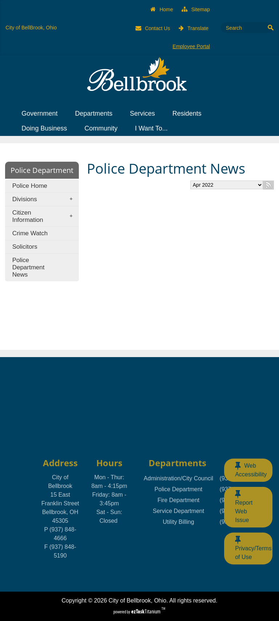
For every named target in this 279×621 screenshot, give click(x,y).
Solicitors (24, 246)
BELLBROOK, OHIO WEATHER (139, 406)
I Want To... (153, 128)
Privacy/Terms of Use (253, 547)
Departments (96, 113)
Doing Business (46, 128)
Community (103, 128)
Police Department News (28, 267)
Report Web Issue (243, 506)
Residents (189, 113)
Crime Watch (30, 233)
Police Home (29, 185)
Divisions (44, 199)
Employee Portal (191, 46)
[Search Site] (243, 27)
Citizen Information (44, 216)
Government (41, 113)
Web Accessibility (251, 469)
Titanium (146, 611)
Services (144, 113)
